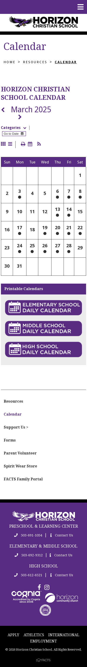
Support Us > (16, 427)
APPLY (13, 635)
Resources (35, 62)
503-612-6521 (28, 575)
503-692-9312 (29, 555)
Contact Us (61, 535)
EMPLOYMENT (43, 641)
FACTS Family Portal (23, 479)
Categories (15, 128)
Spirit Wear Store (20, 466)
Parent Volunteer (20, 453)
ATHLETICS (34, 635)
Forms (10, 440)
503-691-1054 (28, 535)
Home (9, 62)
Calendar (66, 62)
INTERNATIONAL (63, 635)
